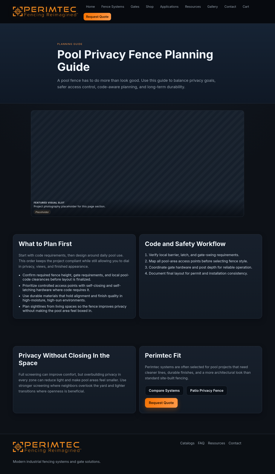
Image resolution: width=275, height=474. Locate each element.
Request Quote (97, 17)
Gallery (212, 7)
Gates (135, 7)
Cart (246, 7)
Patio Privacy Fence (206, 390)
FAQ (201, 443)
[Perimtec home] (47, 447)
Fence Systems (112, 7)
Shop (150, 7)
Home (90, 7)
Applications (169, 7)
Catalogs (187, 443)
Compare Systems (164, 390)
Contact (230, 7)
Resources (193, 7)
